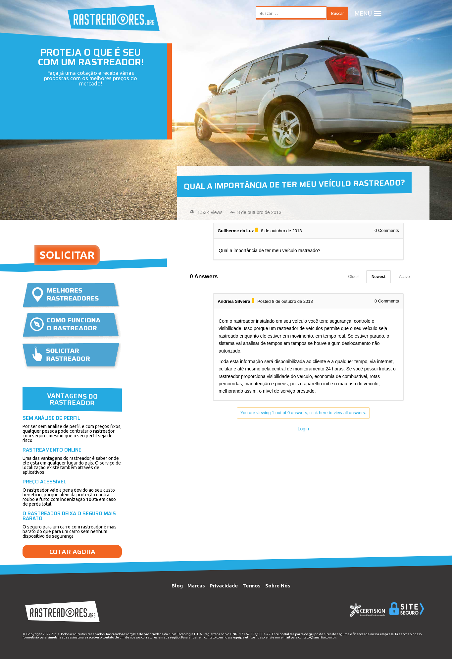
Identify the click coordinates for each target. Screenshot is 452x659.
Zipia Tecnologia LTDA (185, 634)
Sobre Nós (277, 585)
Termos (251, 585)
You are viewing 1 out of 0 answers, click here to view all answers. (303, 412)
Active (404, 276)
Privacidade (224, 585)
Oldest (354, 276)
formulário (31, 637)
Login (303, 428)
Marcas (196, 585)
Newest (378, 276)
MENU (368, 13)
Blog (177, 585)
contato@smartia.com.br (317, 637)
